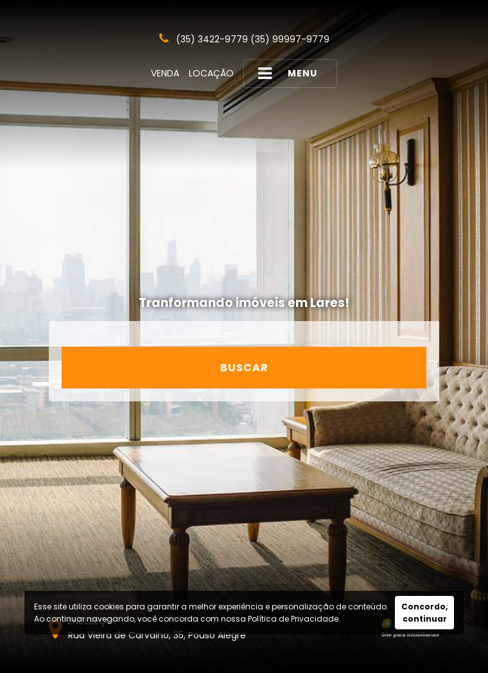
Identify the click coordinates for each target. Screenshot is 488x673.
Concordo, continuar (424, 612)
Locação (211, 73)
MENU (287, 74)
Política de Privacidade (293, 618)
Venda (165, 73)
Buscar (244, 367)
